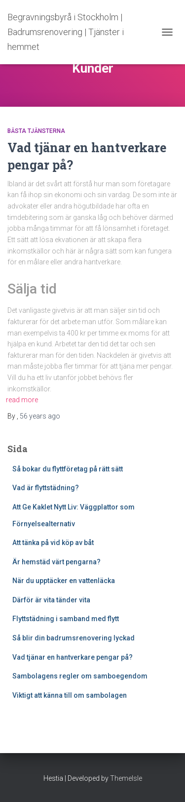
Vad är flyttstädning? (45, 488)
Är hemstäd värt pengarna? (56, 562)
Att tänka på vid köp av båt (53, 543)
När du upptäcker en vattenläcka (63, 581)
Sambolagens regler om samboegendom (80, 676)
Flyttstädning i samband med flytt (65, 619)
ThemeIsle (126, 778)
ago (40, 416)
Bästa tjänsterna (36, 130)
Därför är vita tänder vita (51, 600)
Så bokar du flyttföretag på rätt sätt (67, 469)
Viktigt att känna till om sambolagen (70, 695)
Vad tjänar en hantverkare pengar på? (72, 657)
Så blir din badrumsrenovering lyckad (74, 638)
